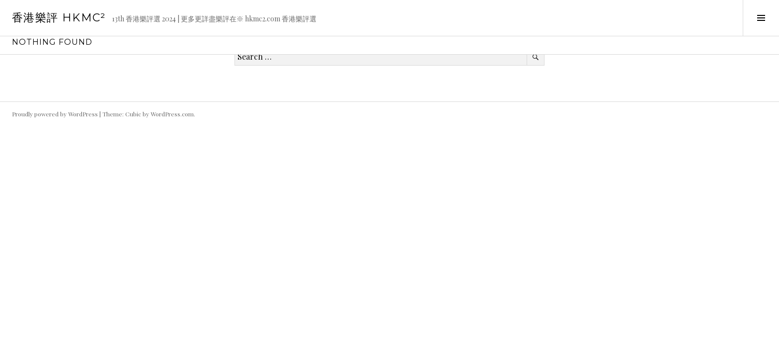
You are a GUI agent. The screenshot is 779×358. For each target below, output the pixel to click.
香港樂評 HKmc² (59, 17)
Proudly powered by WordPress (55, 114)
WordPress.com (172, 114)
